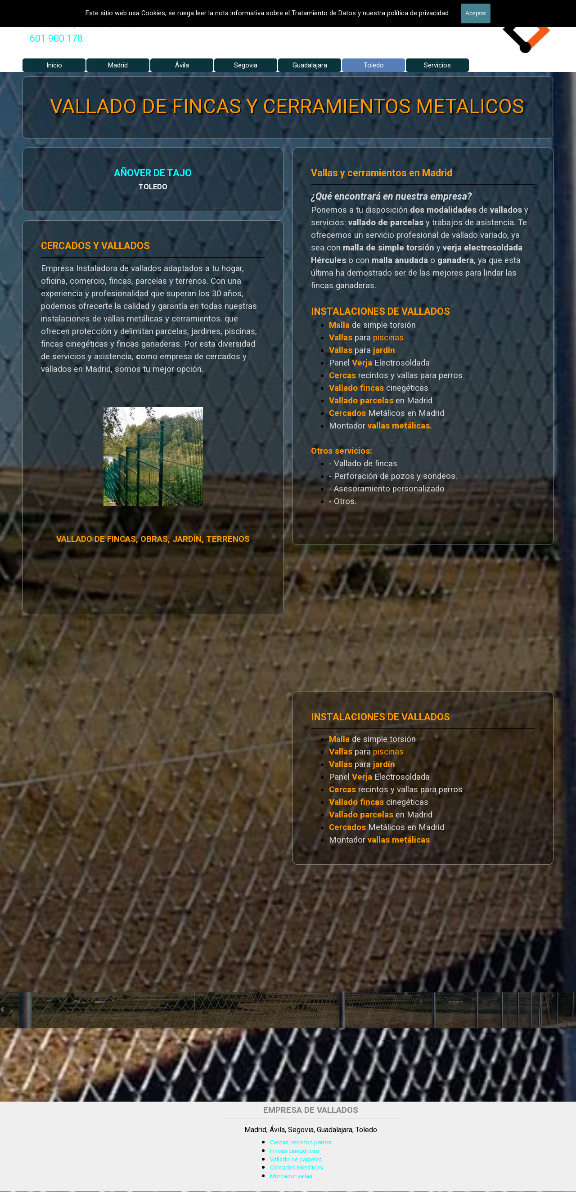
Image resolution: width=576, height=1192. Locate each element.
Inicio (54, 65)
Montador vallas (291, 1176)
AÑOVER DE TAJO (49, 174)
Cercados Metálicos (296, 1167)
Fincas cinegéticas (294, 1150)
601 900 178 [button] (56, 38)
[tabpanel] (56, 38)
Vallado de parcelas (296, 1159)
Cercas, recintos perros (300, 1142)
